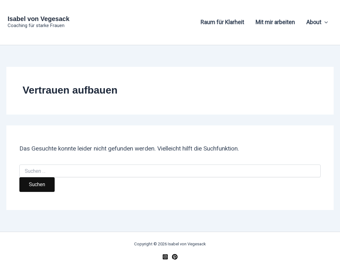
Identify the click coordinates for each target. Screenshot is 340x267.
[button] (324, 22)
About (317, 22)
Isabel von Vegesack (39, 18)
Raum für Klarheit (222, 22)
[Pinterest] (175, 257)
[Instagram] (165, 257)
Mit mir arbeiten (275, 22)
